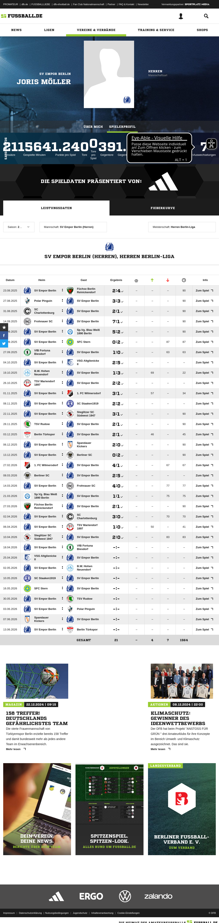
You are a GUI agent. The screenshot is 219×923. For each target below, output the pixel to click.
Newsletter (143, 4)
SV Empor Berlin (55, 73)
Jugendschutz (80, 913)
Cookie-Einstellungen (128, 913)
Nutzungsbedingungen (57, 913)
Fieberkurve (163, 208)
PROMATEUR (10, 4)
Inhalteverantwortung (102, 913)
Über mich (93, 126)
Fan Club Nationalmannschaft (88, 4)
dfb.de (24, 4)
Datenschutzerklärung (30, 913)
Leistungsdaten (56, 208)
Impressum (9, 913)
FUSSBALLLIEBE (40, 4)
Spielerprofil (122, 126)
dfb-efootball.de (61, 4)
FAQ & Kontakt (126, 4)
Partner (111, 4)
